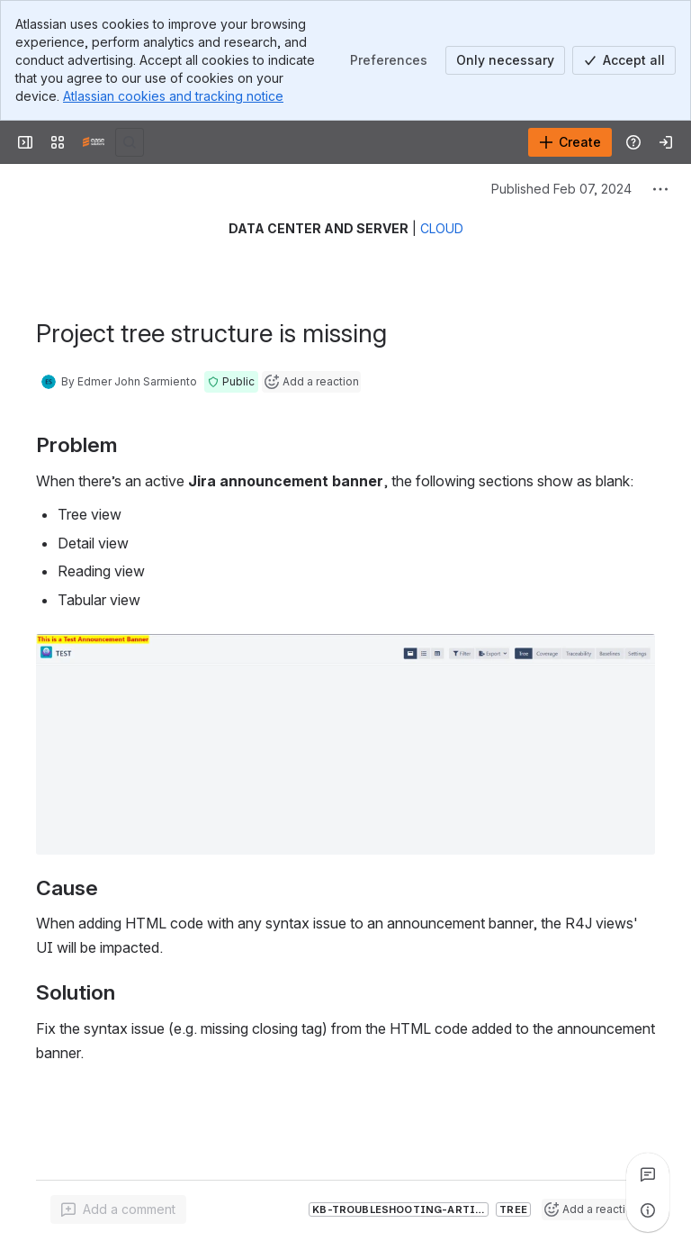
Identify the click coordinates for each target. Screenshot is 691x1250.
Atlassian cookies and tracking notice (173, 96)
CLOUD (441, 228)
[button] (231, 382)
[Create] (570, 142)
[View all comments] (647, 1174)
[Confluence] (93, 142)
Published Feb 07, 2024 (561, 188)
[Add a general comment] (118, 1209)
